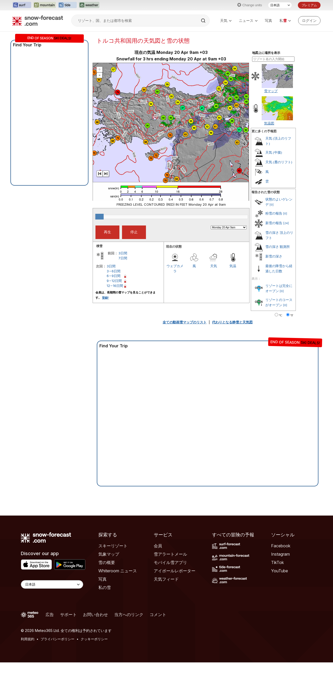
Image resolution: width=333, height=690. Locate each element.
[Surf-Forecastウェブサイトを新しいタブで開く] (21, 5)
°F (291, 315)
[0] (271, 204)
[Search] (203, 20)
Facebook (280, 545)
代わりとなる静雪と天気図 (232, 322)
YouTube (279, 570)
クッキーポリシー (94, 639)
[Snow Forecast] (37, 20)
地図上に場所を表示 (266, 53)
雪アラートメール (170, 554)
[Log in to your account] (309, 20)
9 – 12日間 (114, 281)
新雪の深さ (273, 256)
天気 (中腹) (273, 152)
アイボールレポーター (174, 570)
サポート (68, 614)
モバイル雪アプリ (170, 562)
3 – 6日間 (113, 271)
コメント (158, 614)
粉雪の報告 (273, 213)
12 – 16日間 (115, 286)
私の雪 (104, 587)
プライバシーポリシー (57, 639)
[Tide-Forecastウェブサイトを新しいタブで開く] (67, 5)
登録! (105, 297)
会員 (158, 545)
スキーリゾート (112, 545)
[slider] (99, 216)
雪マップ (271, 91)
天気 (226, 20)
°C (280, 315)
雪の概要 (106, 562)
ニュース (248, 20)
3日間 (122, 253)
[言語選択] (280, 5)
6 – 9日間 (113, 276)
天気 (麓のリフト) (278, 162)
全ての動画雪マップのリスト (185, 322)
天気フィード (166, 579)
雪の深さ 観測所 (277, 247)
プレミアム (309, 5)
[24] (286, 223)
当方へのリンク (128, 614)
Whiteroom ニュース (117, 570)
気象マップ (108, 554)
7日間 (122, 258)
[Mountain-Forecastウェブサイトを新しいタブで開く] (44, 5)
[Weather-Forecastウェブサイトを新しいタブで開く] (89, 5)
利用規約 (27, 639)
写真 (268, 20)
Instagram (280, 554)
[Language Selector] (52, 584)
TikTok (277, 562)
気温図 (269, 123)
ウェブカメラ (174, 268)
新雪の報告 (273, 223)
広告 (50, 614)
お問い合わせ (95, 614)
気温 (232, 266)
